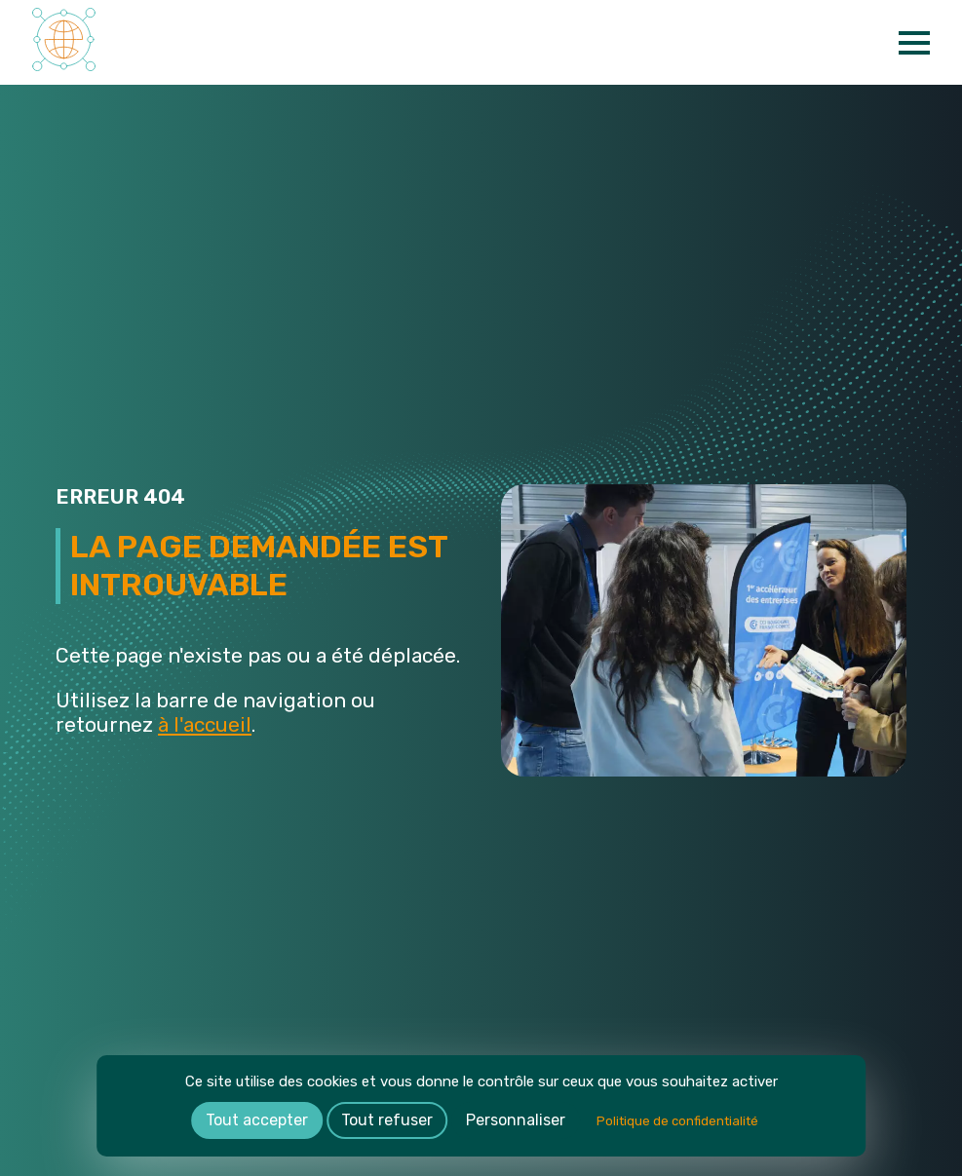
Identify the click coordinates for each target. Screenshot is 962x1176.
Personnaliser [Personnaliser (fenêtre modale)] (515, 1120)
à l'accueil (204, 724)
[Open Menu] (914, 42)
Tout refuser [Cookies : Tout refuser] (387, 1120)
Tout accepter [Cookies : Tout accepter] (257, 1120)
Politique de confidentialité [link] (677, 1121)
